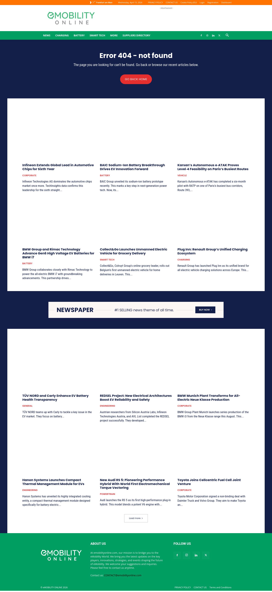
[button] (227, 35)
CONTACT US (172, 2)
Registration (213, 2)
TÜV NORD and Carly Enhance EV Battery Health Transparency (55, 399)
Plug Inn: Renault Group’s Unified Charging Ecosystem (212, 252)
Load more (136, 519)
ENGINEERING (107, 407)
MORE (114, 35)
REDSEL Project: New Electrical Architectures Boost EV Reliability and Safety (136, 399)
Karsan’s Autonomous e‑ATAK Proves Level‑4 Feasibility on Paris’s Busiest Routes (212, 168)
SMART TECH (97, 35)
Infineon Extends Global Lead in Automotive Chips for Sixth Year (58, 168)
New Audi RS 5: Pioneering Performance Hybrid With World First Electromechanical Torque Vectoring (135, 485)
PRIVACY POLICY (155, 2)
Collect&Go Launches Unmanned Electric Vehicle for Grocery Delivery (133, 252)
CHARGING (62, 35)
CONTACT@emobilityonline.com (123, 576)
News (46, 35)
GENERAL (27, 407)
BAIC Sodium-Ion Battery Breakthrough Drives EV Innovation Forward (132, 168)
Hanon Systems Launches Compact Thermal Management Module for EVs (53, 483)
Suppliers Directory (136, 35)
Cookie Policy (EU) (188, 2)
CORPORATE (29, 176)
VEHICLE (182, 176)
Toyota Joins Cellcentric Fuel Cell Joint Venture (209, 483)
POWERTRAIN (107, 495)
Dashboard (226, 2)
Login (202, 2)
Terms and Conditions (220, 588)
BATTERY (79, 35)
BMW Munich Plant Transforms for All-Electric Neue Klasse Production (208, 399)
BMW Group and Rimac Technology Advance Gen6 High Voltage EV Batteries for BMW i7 (58, 254)
